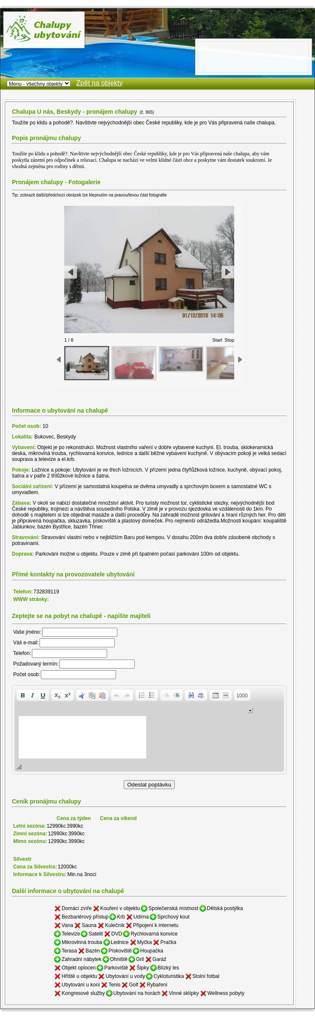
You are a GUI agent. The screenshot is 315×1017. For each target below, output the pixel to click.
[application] (149, 729)
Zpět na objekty (99, 83)
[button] (22, 695)
